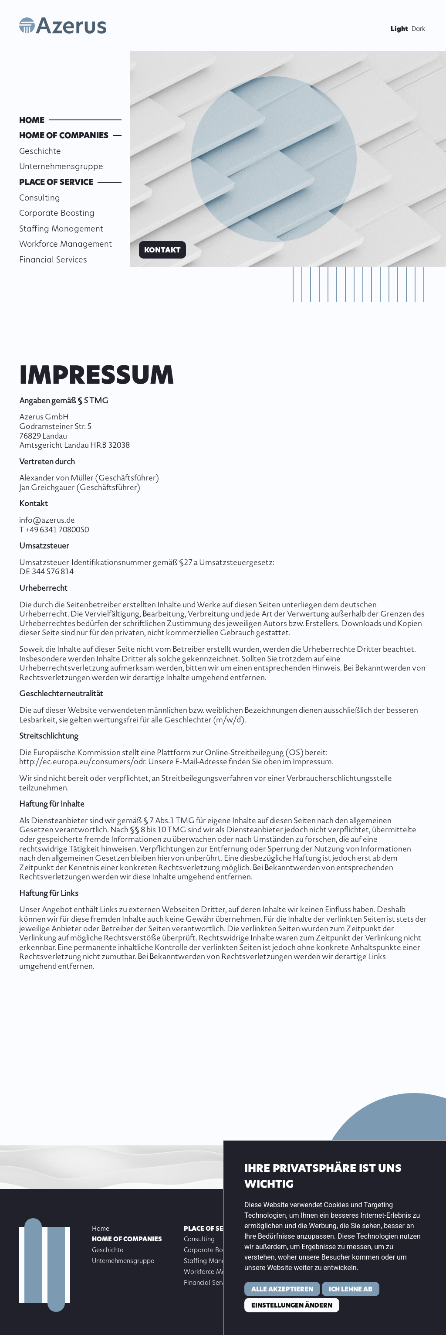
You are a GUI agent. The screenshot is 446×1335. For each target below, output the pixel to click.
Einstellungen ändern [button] (291, 1306)
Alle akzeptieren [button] (282, 1290)
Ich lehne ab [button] (350, 1290)
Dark (419, 29)
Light (399, 29)
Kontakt (162, 250)
